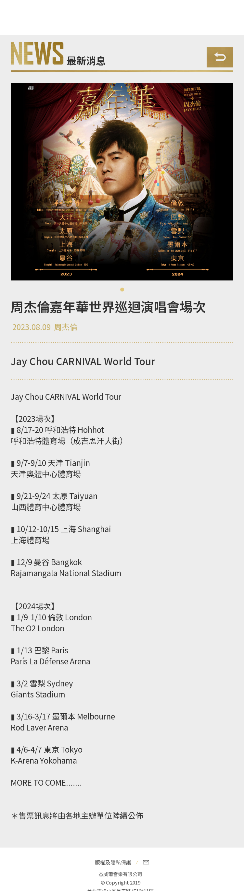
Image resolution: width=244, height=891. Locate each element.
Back (220, 57)
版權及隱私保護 (113, 862)
